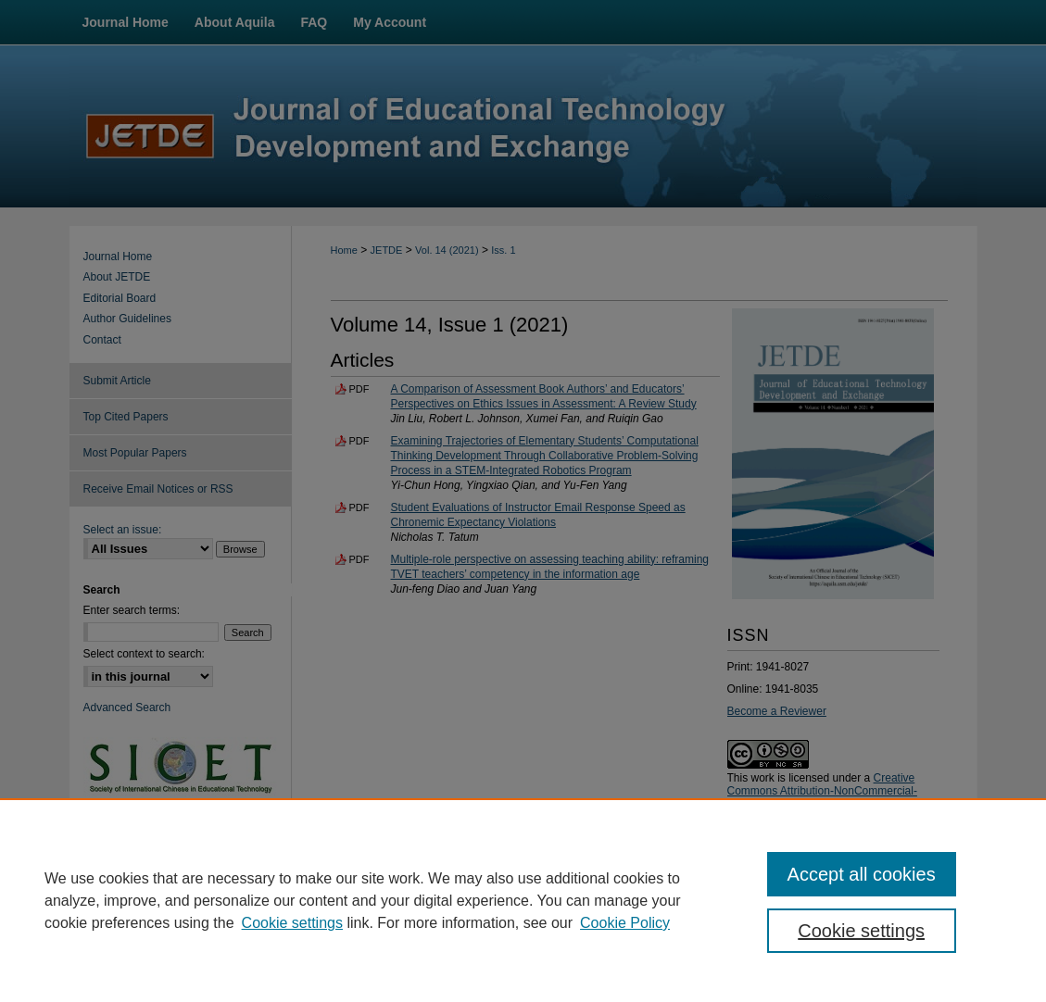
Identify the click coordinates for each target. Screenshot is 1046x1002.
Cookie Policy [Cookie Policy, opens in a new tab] (625, 923)
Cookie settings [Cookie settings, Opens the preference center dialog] (861, 931)
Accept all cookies (862, 874)
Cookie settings (292, 923)
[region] (523, 900)
